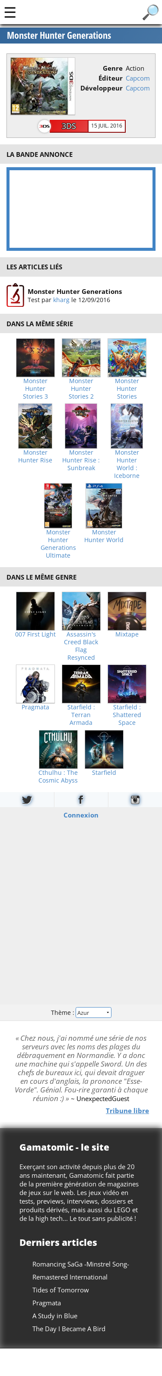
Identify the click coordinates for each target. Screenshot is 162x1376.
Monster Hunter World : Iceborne (127, 464)
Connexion (81, 815)
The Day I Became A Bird (68, 1328)
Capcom (138, 78)
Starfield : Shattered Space (127, 715)
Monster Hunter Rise (35, 456)
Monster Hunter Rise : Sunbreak (81, 460)
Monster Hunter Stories (127, 388)
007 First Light (35, 634)
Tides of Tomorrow (60, 1290)
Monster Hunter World (104, 536)
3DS (69, 126)
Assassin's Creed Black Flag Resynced (81, 645)
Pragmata (35, 707)
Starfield (104, 773)
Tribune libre (127, 1110)
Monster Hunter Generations (59, 35)
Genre (113, 68)
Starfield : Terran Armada (81, 715)
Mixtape (127, 634)
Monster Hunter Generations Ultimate (58, 543)
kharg (61, 300)
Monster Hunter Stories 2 (81, 388)
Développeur (101, 88)
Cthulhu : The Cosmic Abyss (58, 776)
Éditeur (110, 78)
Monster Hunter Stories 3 (35, 388)
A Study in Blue (54, 1315)
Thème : (81, 1012)
